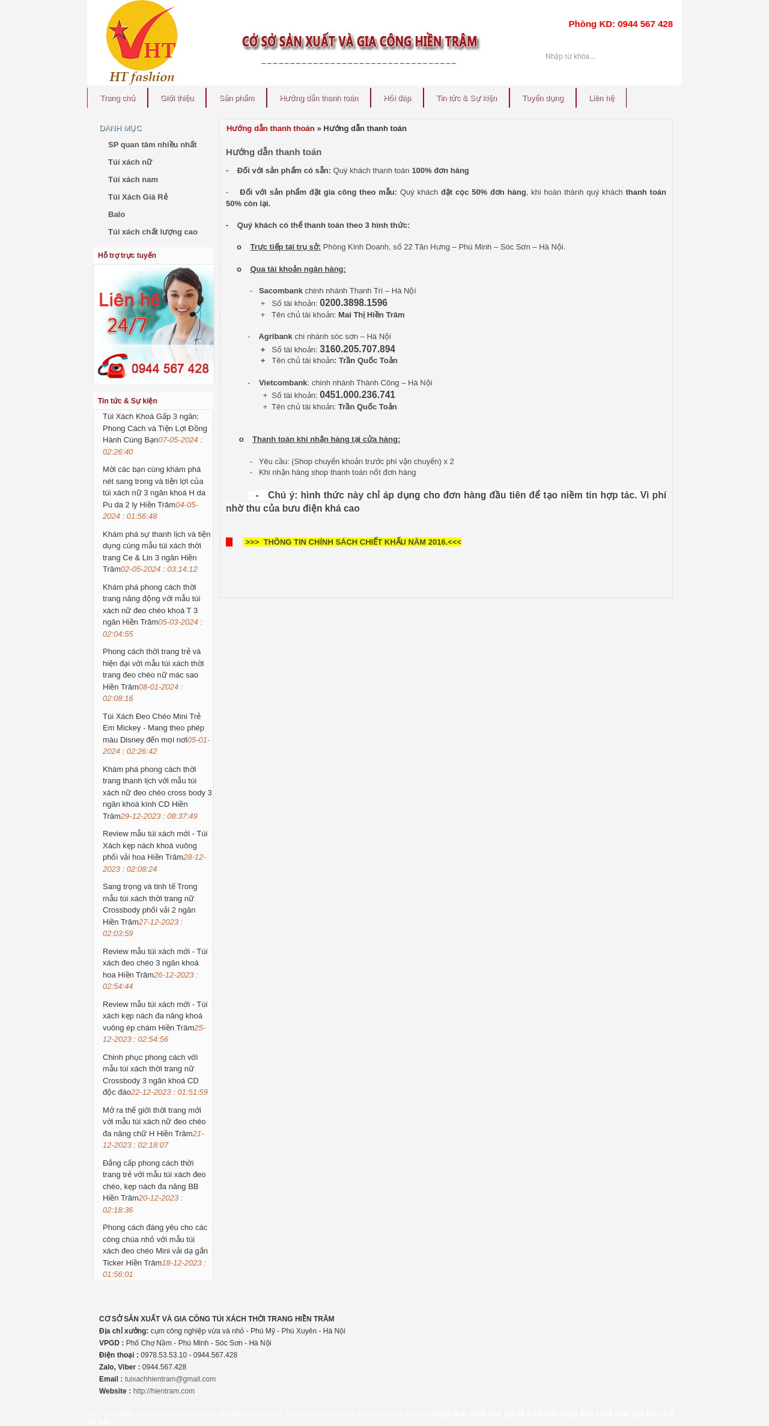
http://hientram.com (164, 1391)
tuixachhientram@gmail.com (170, 1379)
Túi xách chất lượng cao (153, 231)
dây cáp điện (111, 1413)
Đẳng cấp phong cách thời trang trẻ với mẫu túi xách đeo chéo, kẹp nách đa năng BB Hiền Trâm (154, 1186)
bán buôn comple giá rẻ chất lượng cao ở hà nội (225, 1413)
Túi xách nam (133, 179)
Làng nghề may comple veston (373, 1413)
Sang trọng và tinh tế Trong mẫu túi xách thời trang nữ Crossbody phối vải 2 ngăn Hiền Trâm (150, 910)
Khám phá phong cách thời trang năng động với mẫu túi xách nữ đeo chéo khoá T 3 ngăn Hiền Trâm (152, 610)
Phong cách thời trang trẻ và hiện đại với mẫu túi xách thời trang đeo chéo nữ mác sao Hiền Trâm (153, 675)
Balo (116, 214)
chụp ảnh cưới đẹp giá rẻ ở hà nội (495, 1413)
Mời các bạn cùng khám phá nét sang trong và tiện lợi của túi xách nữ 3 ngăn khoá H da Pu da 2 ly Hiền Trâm (154, 493)
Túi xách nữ (130, 162)
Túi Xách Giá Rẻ (138, 196)
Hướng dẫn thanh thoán (270, 128)
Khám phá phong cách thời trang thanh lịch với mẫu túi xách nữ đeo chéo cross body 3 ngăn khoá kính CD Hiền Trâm (157, 793)
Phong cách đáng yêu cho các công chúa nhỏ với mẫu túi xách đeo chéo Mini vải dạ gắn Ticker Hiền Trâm (155, 1251)
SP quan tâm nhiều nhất (152, 144)
